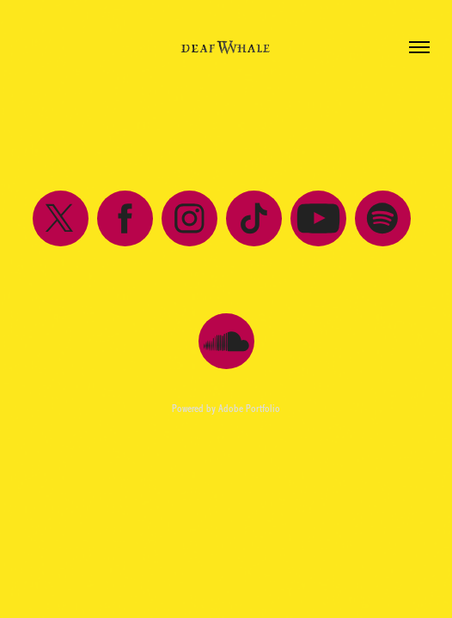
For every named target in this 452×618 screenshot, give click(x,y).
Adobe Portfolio (249, 409)
